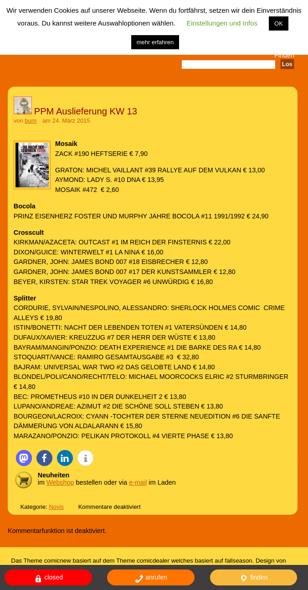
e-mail (138, 482)
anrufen (150, 578)
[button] (24, 458)
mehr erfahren (155, 42)
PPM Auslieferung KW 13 (85, 111)
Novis (56, 506)
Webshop (60, 482)
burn (30, 120)
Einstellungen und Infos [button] (221, 23)
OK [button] (278, 23)
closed (48, 578)
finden (253, 578)
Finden (284, 55)
